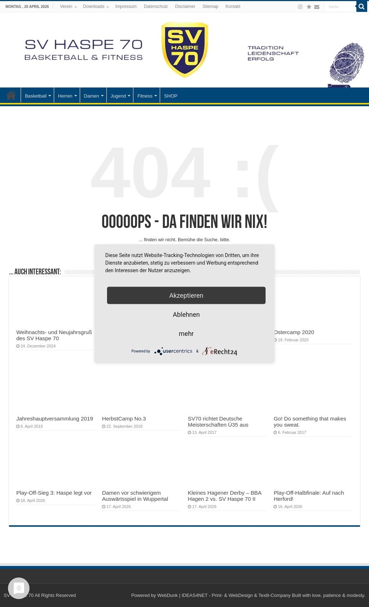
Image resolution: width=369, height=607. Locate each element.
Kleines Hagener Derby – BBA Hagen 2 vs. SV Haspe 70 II (224, 496)
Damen (91, 96)
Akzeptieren (186, 295)
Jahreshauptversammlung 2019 (54, 418)
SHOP (170, 96)
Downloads (94, 6)
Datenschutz (156, 6)
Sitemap (210, 6)
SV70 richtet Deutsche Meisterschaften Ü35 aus (218, 421)
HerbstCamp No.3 (124, 418)
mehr (186, 333)
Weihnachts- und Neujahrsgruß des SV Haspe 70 (54, 335)
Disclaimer (185, 6)
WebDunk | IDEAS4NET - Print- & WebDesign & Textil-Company (223, 595)
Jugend (118, 96)
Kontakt (233, 6)
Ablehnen (186, 314)
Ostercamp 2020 (294, 332)
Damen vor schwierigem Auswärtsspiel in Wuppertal (135, 496)
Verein (66, 6)
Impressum (126, 6)
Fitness (144, 96)
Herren (65, 96)
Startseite (11, 95)
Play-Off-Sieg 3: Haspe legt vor (54, 493)
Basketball (35, 96)
